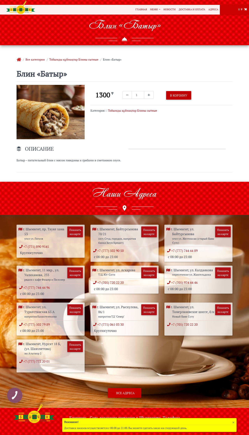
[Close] (233, 422)
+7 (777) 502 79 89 (37, 324)
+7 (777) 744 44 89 (185, 250)
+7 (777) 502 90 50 (111, 250)
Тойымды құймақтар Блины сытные (73, 59)
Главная (141, 9)
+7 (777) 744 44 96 (37, 287)
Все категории (35, 59)
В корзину (178, 95)
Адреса (213, 9)
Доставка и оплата (192, 9)
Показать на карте (75, 232)
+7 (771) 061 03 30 (111, 324)
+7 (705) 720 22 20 (111, 282)
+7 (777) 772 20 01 (37, 361)
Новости (169, 9)
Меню (154, 9)
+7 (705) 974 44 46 (185, 282)
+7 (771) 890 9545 (37, 246)
